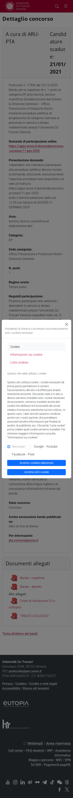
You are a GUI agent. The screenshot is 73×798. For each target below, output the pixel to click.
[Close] (66, 324)
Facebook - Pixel (23, 454)
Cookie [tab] (15, 347)
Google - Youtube (45, 446)
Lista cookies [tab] (19, 362)
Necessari (18, 446)
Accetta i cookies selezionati (36, 462)
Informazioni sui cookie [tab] (26, 354)
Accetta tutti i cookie (36, 472)
